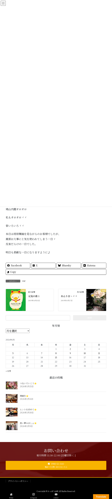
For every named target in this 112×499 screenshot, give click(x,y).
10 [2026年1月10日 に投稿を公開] (85, 353)
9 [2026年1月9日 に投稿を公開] (70, 353)
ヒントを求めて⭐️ (28, 409)
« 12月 (8, 371)
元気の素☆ (34, 296)
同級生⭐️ (24, 395)
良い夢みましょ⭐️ (28, 423)
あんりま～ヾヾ (69, 296)
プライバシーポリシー (18, 481)
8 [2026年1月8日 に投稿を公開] (56, 353)
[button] (56, 465)
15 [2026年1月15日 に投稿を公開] (56, 357)
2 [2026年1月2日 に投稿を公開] (70, 348)
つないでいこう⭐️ (28, 383)
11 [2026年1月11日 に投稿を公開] (99, 353)
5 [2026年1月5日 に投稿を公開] (13, 353)
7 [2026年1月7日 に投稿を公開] (41, 353)
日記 (24, 281)
